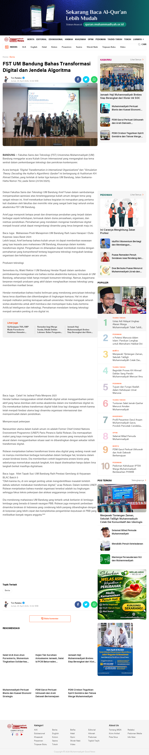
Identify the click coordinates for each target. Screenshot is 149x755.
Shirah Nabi (92, 47)
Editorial (41, 40)
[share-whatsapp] (94, 79)
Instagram (17, 736)
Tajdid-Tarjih (115, 40)
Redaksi (131, 730)
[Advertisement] (50, 366)
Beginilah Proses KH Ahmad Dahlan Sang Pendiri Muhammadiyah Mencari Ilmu (128, 373)
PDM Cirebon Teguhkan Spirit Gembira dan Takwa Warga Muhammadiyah (128, 135)
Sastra (79, 47)
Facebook (12, 736)
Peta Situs (113, 737)
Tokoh (127, 40)
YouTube (21, 736)
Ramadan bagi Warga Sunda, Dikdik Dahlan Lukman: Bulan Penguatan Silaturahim (49, 330)
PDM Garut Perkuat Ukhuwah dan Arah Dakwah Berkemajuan (127, 122)
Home (5, 57)
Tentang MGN (115, 730)
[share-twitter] (86, 79)
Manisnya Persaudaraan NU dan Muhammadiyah (127, 559)
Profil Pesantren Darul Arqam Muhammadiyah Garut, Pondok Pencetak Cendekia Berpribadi (127, 423)
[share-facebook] (78, 79)
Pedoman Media (135, 734)
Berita (30, 40)
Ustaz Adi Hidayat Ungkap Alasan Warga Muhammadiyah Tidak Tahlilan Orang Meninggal (128, 324)
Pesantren (66, 47)
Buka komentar (49, 618)
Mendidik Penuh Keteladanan (127, 544)
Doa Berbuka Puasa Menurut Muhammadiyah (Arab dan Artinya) (127, 270)
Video (122, 47)
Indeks (11, 47)
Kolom (54, 47)
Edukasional (56, 40)
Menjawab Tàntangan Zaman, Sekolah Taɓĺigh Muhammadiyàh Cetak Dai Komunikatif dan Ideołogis (128, 357)
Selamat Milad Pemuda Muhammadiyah (124, 438)
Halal (44, 47)
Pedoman (101, 40)
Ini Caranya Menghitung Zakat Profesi (117, 232)
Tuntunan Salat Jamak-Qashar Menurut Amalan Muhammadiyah (128, 406)
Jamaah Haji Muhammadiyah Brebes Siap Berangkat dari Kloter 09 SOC (79, 330)
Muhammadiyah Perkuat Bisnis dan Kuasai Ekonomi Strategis (126, 108)
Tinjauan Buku (109, 47)
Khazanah (80, 40)
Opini (91, 40)
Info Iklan (132, 737)
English (34, 47)
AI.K (24, 47)
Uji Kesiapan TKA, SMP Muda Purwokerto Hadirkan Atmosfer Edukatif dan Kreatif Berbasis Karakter (18, 330)
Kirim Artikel (114, 734)
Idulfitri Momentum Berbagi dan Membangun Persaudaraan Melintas (126, 243)
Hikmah (69, 40)
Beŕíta (72, 730)
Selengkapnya (138, 480)
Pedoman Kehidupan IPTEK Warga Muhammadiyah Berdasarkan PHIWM (127, 469)
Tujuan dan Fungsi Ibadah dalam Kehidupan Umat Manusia (126, 390)
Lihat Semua (135, 60)
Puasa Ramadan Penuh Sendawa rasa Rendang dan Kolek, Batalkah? (126, 257)
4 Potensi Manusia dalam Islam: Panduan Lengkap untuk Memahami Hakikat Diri (128, 341)
